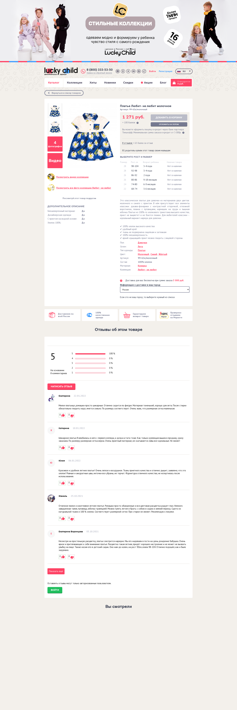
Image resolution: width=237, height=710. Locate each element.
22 (125, 188)
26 (125, 175)
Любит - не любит (147, 269)
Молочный (143, 254)
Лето (140, 246)
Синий (154, 254)
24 (125, 184)
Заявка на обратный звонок (99, 73)
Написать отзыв (61, 386)
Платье (141, 250)
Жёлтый (163, 254)
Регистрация (165, 71)
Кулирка (142, 265)
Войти (152, 71)
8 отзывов (127, 143)
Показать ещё (56, 571)
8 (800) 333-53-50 (100, 70)
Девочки (142, 242)
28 (125, 166)
